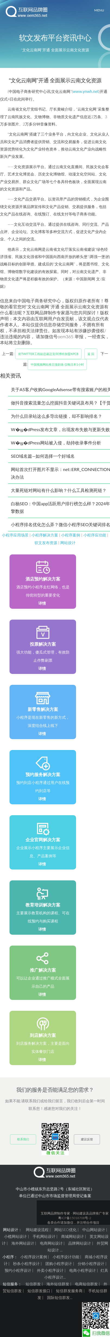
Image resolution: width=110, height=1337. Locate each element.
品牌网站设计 (79, 1243)
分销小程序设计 (91, 1263)
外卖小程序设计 (50, 1270)
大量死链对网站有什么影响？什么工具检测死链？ (58, 490)
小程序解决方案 (45, 535)
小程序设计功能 (66, 1256)
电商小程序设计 (82, 1270)
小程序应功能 (94, 535)
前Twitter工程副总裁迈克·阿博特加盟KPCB (48, 354)
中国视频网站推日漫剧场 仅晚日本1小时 (57, 364)
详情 (42, 603)
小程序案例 (70, 535)
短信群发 (33, 1284)
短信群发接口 (38, 1290)
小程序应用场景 (15, 535)
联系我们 (23, 1139)
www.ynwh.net (86, 91)
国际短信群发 (58, 1297)
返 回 (90, 354)
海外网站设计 (22, 1243)
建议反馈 (87, 1139)
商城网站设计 (72, 1236)
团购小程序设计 (58, 1263)
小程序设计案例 (33, 1256)
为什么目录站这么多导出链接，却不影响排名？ (56, 416)
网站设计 (68, 542)
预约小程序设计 (18, 1270)
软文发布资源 (45, 542)
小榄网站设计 (15, 1236)
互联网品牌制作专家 (55, 1213)
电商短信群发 (86, 1284)
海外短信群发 (57, 1284)
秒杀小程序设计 (26, 1263)
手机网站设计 (44, 1236)
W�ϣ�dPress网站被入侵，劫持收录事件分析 (56, 442)
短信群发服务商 (69, 1290)
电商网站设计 (51, 1243)
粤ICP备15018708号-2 (74, 1218)
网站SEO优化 (65, 1229)
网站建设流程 (37, 1229)
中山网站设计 (93, 1229)
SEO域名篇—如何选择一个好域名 (43, 456)
